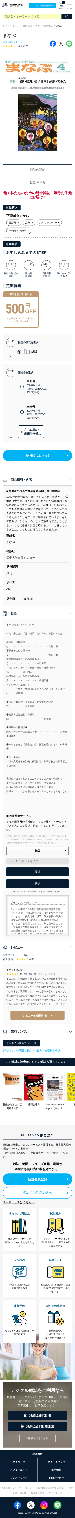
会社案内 (69, 1488)
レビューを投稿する (35, 1015)
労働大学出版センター (13, 42)
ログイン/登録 (42, 5)
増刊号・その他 (19, 230)
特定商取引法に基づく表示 (50, 1488)
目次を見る (37, 182)
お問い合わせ (56, 1477)
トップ (6, 25)
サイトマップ (55, 1493)
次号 (29, 222)
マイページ (18, 1462)
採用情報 (56, 1469)
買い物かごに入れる (47, 455)
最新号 (14, 222)
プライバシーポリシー (23, 1488)
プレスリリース (19, 1477)
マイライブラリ (56, 1462)
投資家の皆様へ (38, 1493)
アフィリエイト (19, 1469)
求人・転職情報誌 (44, 25)
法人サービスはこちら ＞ (19, 1202)
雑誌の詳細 (37, 170)
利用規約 (5, 1488)
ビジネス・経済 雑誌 (22, 25)
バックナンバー (49, 222)
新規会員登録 (48, 1179)
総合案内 (37, 1454)
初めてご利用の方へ (45, 1193)
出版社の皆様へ (20, 1493)
